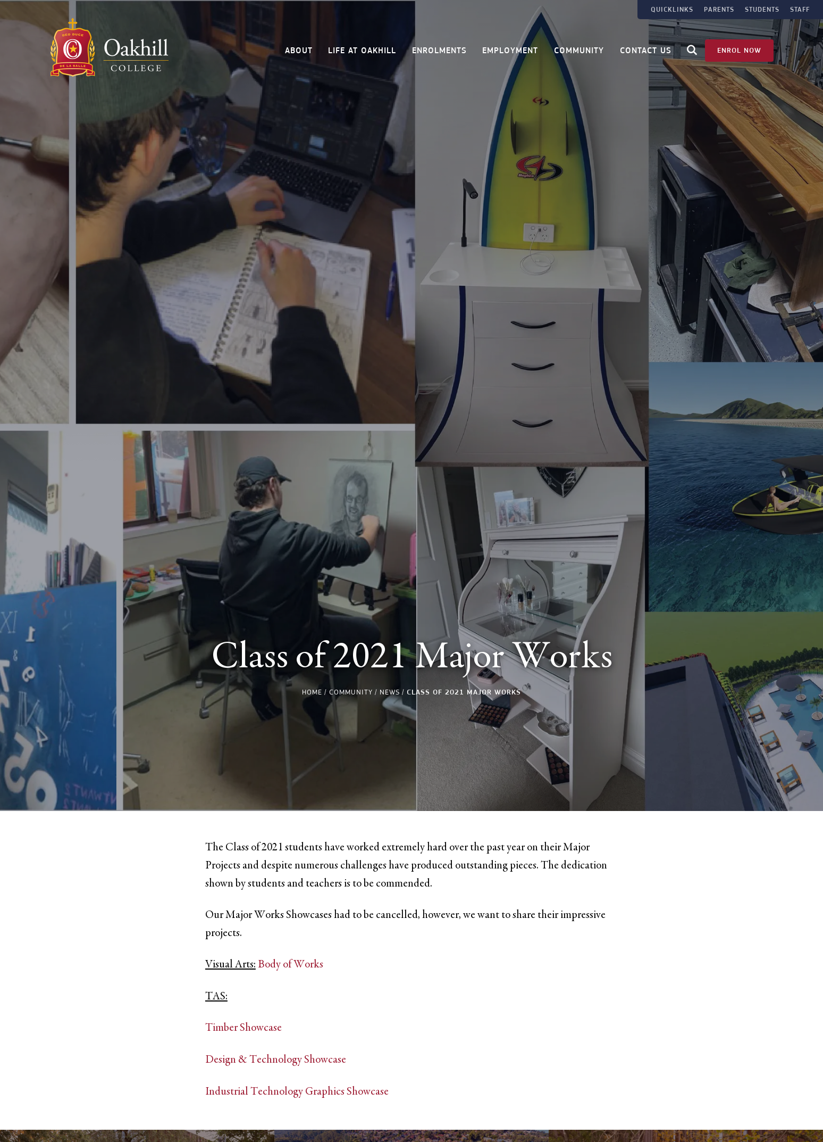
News (390, 692)
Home (312, 692)
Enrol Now (739, 48)
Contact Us (645, 49)
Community (579, 49)
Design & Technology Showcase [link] (275, 1059)
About (299, 49)
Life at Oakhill (362, 49)
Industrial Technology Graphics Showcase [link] (297, 1091)
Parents (719, 9)
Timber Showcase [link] (243, 1028)
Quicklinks (672, 9)
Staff (800, 9)
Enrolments (439, 49)
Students (762, 9)
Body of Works (290, 964)
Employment (510, 49)
